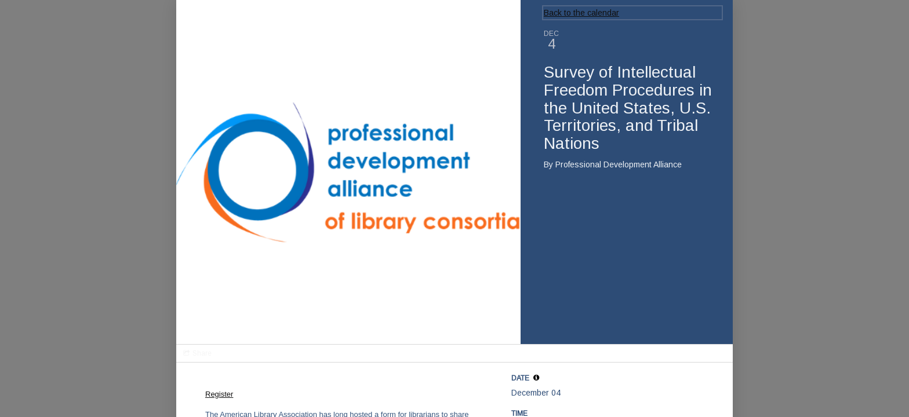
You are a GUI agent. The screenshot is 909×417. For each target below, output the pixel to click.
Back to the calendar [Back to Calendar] (581, 12)
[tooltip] (536, 377)
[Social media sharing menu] (196, 353)
